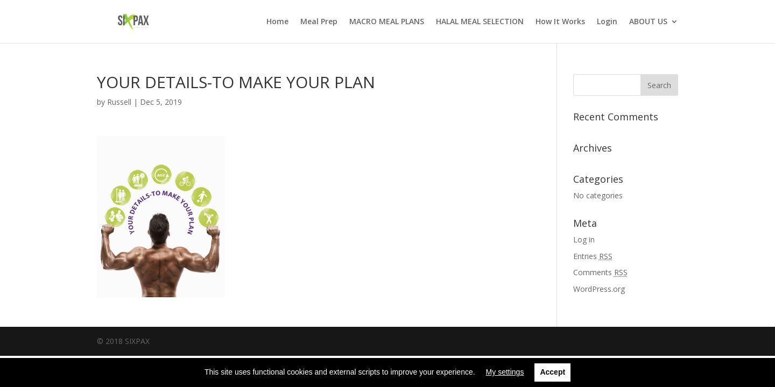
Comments (600, 272)
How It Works (560, 22)
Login (607, 22)
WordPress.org (599, 289)
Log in (584, 239)
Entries (592, 256)
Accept (552, 372)
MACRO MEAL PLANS (386, 22)
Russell (119, 102)
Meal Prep (318, 22)
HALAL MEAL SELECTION (480, 22)
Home (277, 22)
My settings (505, 372)
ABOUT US (648, 22)
